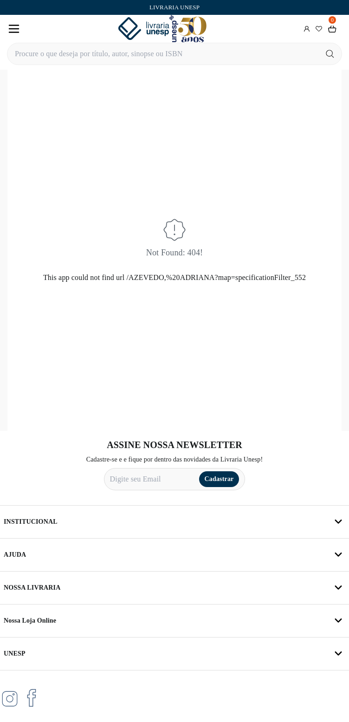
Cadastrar (219, 478)
